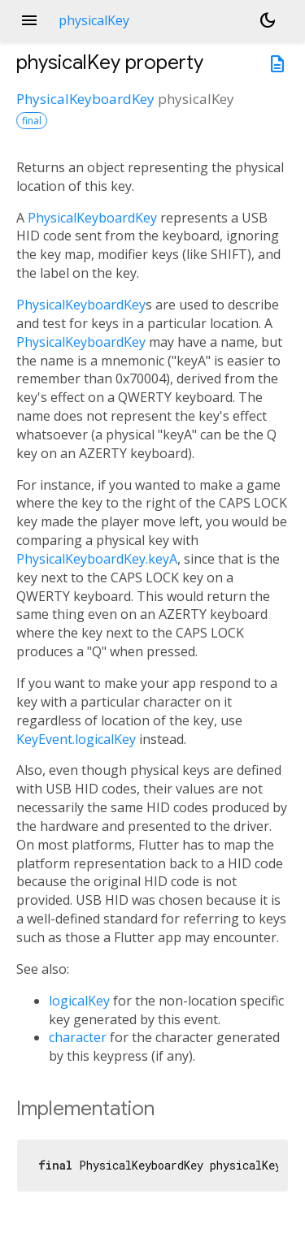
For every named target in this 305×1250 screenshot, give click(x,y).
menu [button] (29, 20)
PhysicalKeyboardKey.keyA (96, 559)
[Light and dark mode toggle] (268, 20)
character (78, 1037)
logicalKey (79, 1001)
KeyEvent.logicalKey (76, 739)
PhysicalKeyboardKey (85, 98)
